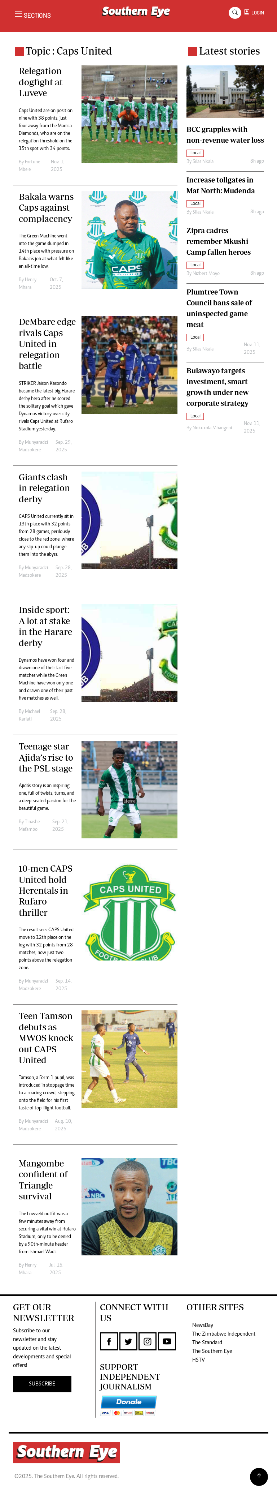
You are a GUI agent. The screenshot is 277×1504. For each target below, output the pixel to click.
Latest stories (229, 51)
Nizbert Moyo (206, 273)
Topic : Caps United (69, 51)
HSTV (198, 1360)
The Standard (207, 1343)
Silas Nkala (203, 161)
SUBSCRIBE (42, 1384)
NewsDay (202, 1325)
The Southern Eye (212, 1351)
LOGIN (256, 13)
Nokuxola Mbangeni (212, 428)
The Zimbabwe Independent (223, 1334)
